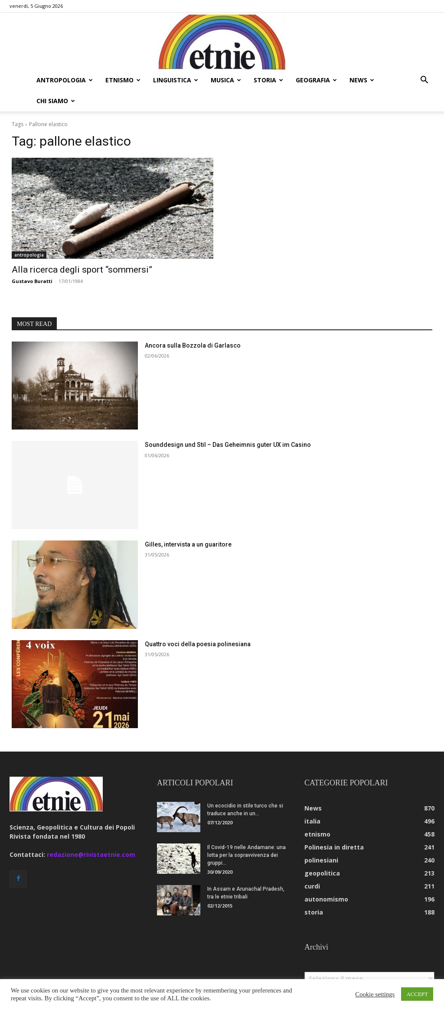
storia (268, 80)
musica (226, 80)
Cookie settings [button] (375, 994)
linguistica (175, 80)
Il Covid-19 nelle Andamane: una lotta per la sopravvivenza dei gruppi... (246, 834)
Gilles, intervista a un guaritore (188, 523)
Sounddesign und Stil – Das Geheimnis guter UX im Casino (228, 423)
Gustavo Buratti (32, 260)
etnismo (122, 80)
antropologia (64, 80)
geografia (316, 80)
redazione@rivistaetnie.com (91, 834)
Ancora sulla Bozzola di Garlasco (193, 324)
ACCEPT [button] (417, 994)
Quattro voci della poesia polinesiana (198, 623)
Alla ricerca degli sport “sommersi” (82, 249)
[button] (424, 81)
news (361, 80)
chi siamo (55, 101)
